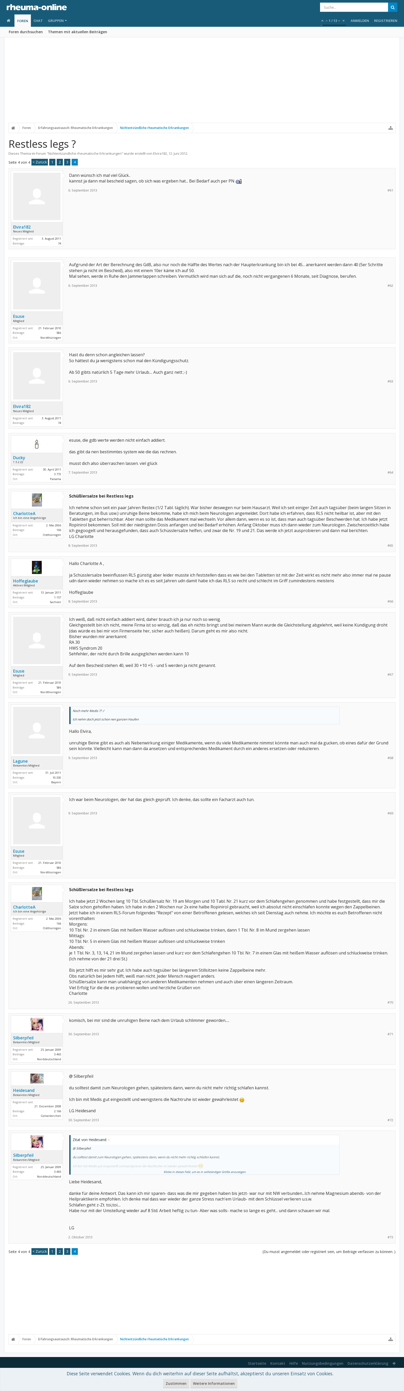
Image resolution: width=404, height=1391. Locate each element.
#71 (390, 1034)
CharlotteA (24, 513)
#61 (390, 190)
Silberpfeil (23, 1037)
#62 (390, 285)
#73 (390, 1237)
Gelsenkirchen (51, 1116)
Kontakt (277, 1363)
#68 (390, 758)
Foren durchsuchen (26, 31)
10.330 (57, 777)
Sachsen (55, 602)
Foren (22, 21)
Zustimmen (176, 1383)
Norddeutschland (49, 1059)
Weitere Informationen (214, 1383)
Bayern (56, 782)
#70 (390, 1002)
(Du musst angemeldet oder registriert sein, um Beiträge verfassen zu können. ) (329, 1251)
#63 (390, 381)
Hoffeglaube (25, 581)
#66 (390, 601)
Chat (38, 20)
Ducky (19, 457)
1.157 (57, 597)
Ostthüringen (52, 535)
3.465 (57, 1054)
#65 (390, 545)
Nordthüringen (50, 338)
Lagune (20, 761)
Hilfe (293, 1363)
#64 (390, 472)
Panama (55, 479)
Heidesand (24, 1090)
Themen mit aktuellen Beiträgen (77, 31)
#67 (390, 674)
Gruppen (56, 20)
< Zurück (39, 162)
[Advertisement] (202, 84)
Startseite (257, 1363)
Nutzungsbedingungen (322, 1363)
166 (58, 530)
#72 (390, 1120)
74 (59, 243)
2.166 (57, 1111)
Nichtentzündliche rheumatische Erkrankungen (85, 153)
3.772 (57, 474)
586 (58, 333)
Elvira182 (160, 153)
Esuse (18, 316)
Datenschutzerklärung (368, 1363)
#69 (390, 813)
